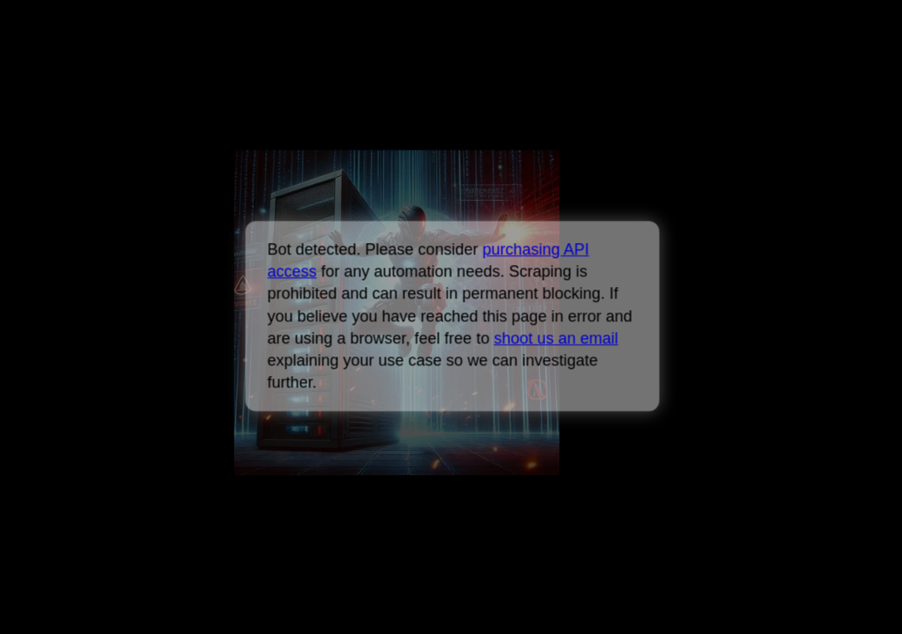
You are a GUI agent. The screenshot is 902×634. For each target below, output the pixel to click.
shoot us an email (555, 338)
